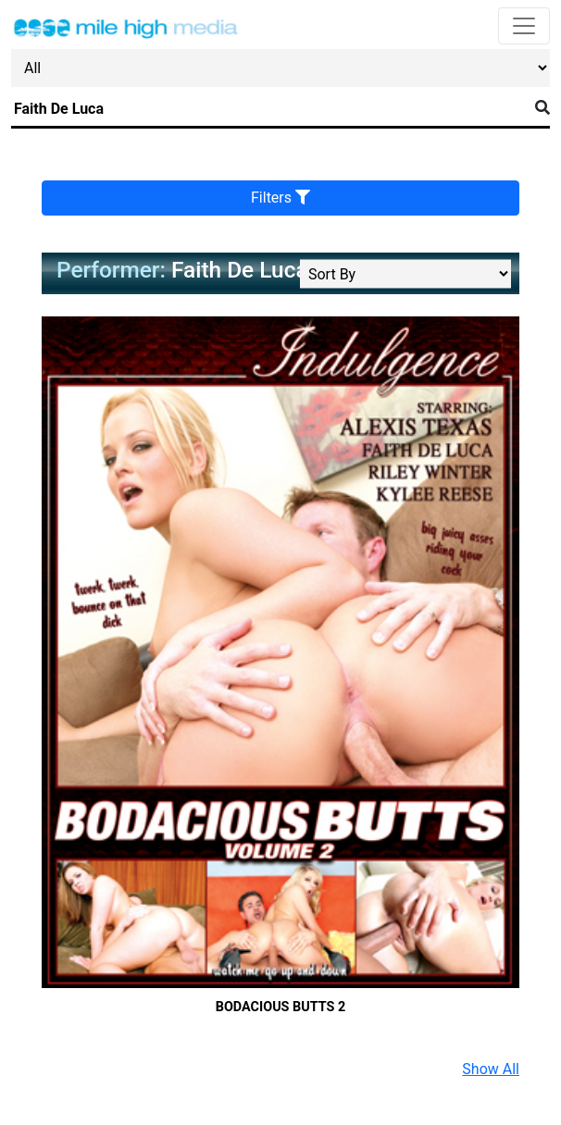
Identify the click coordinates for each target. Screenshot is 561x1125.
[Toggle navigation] (524, 25)
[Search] (269, 109)
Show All (490, 1069)
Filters (280, 197)
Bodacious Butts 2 (281, 1007)
